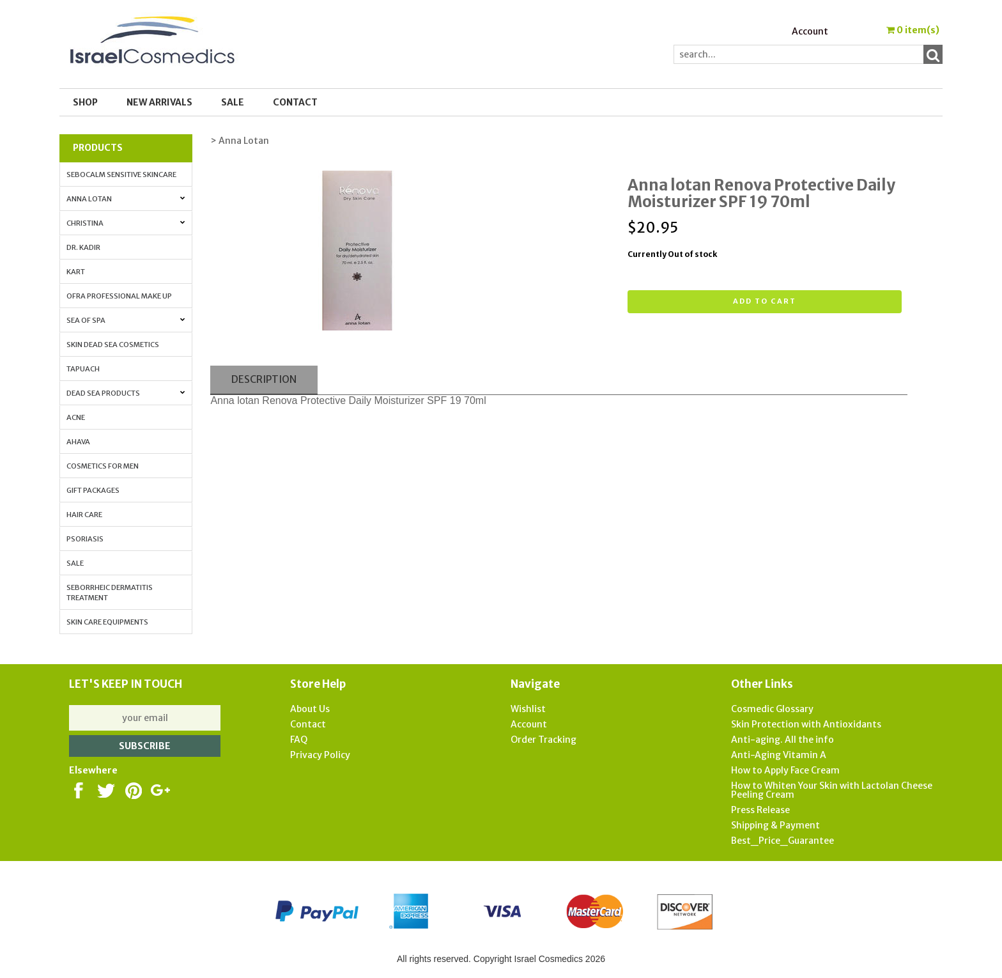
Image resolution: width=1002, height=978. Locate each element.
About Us (310, 709)
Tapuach (83, 368)
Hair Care (84, 514)
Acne (75, 417)
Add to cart (764, 301)
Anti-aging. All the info (782, 739)
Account (810, 31)
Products (98, 147)
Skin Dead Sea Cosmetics (112, 344)
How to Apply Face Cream (785, 770)
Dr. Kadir (83, 247)
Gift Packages (92, 490)
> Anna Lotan (239, 140)
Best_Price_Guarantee (782, 840)
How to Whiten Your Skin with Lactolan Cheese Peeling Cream (831, 790)
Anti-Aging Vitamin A (778, 755)
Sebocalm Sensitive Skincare (121, 174)
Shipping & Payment (775, 825)
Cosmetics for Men (102, 466)
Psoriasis (85, 538)
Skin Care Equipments (107, 621)
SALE (232, 102)
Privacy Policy (320, 755)
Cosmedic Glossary (772, 709)
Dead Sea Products (125, 393)
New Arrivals (159, 102)
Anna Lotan (125, 198)
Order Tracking (543, 739)
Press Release (760, 810)
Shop (85, 102)
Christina (125, 223)
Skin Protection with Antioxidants (806, 724)
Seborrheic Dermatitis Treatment (109, 592)
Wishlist (528, 709)
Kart (75, 271)
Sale (75, 563)
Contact (295, 102)
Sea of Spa (125, 320)
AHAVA (78, 441)
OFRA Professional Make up (119, 295)
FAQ (298, 739)
